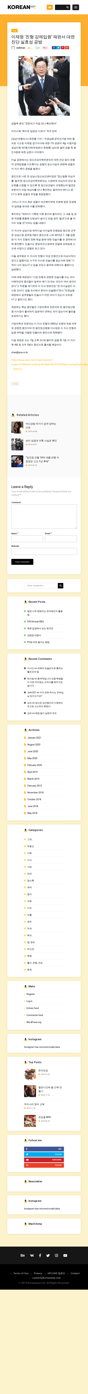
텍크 (29, 935)
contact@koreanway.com (46, 1277)
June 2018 (32, 806)
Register (30, 994)
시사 (29, 860)
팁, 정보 (31, 942)
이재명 (15, 384)
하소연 (30, 949)
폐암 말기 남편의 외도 (46, 713)
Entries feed (32, 1008)
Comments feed (34, 1015)
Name (14, 533)
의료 (29, 901)
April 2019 (32, 772)
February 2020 (34, 765)
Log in (29, 1001)
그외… (30, 839)
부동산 (30, 846)
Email (48, 533)
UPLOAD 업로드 (56, 1273)
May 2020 (32, 758)
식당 (29, 867)
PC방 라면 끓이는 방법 (38, 642)
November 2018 (35, 792)
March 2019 (33, 779)
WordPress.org (33, 1022)
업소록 (30, 880)
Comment (16, 502)
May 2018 (32, 813)
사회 (29, 853)
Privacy (38, 1273)
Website (15, 546)
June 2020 (32, 751)
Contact (75, 1273)
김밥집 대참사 (34, 635)
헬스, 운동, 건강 (35, 962)
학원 (29, 956)
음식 (29, 894)
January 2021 (34, 737)
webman (20, 48)
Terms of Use (21, 1273)
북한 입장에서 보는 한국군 (40, 628)
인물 (14, 31)
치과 (29, 928)
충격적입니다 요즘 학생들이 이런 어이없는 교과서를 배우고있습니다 (45, 682)
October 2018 (34, 799)
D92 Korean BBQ (35, 621)
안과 (29, 873)
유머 (29, 887)
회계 (29, 969)
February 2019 (34, 785)
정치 (29, 921)
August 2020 (33, 744)
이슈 (29, 908)
